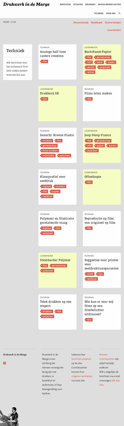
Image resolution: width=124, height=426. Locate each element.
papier (111, 62)
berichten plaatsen (81, 359)
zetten (90, 72)
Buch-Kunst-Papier (97, 51)
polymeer (105, 67)
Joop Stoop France (97, 135)
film (45, 61)
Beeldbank (96, 22)
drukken (47, 140)
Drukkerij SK (49, 93)
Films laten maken (98, 93)
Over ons (111, 13)
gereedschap (103, 57)
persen (91, 67)
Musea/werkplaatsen (109, 4)
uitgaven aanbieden (81, 376)
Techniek (98, 13)
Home (6, 22)
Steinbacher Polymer (55, 260)
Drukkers (90, 4)
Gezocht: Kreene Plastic (57, 135)
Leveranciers (114, 30)
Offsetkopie (92, 176)
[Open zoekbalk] (118, 13)
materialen (48, 155)
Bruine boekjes (113, 22)
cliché (90, 274)
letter (100, 62)
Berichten (65, 4)
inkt (89, 62)
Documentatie (80, 22)
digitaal (47, 186)
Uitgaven (78, 4)
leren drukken (50, 150)
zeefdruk (47, 196)
